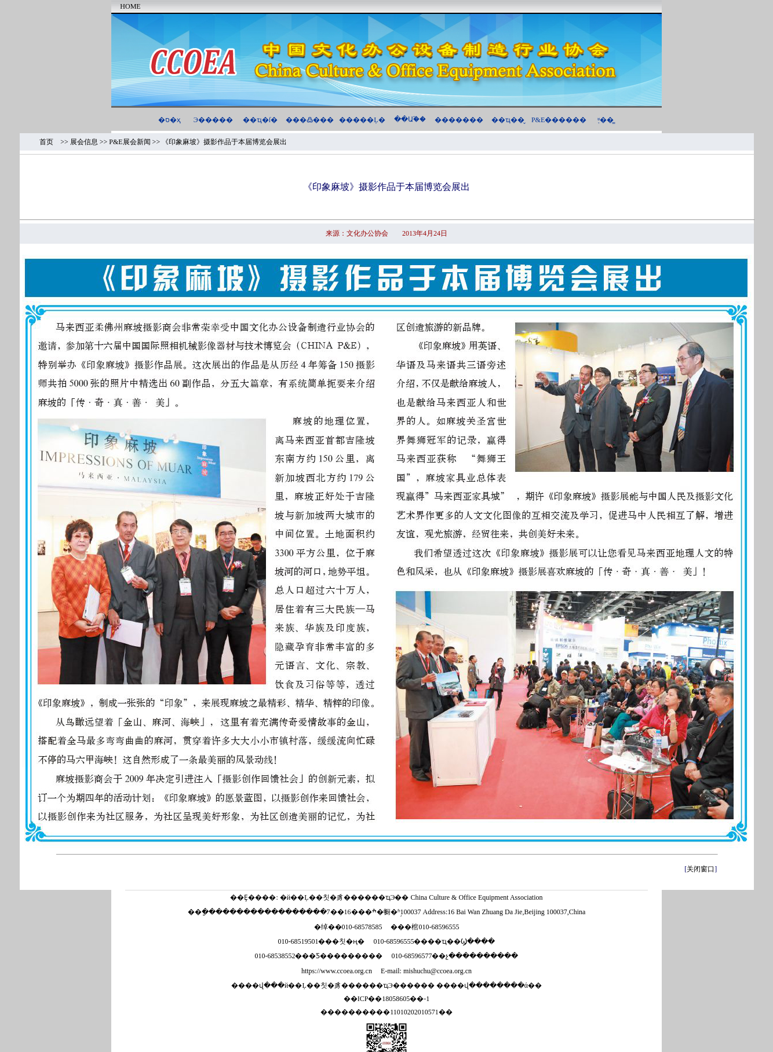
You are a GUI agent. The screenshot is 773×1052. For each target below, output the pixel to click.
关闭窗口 (700, 869)
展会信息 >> (90, 142)
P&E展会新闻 (129, 142)
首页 (49, 142)
